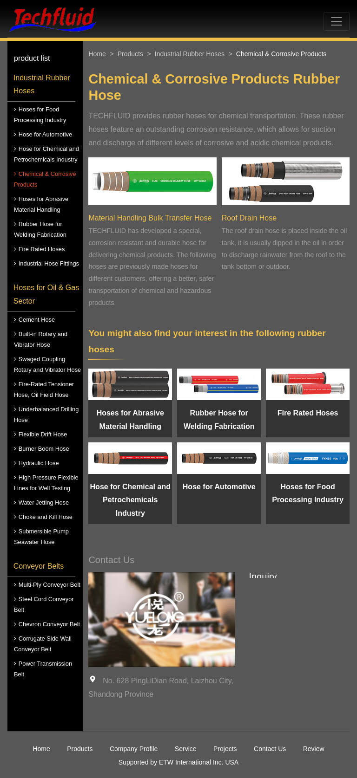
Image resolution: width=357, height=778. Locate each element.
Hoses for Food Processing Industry (40, 114)
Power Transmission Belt (43, 669)
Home (97, 54)
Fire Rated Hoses (42, 249)
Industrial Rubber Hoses (41, 84)
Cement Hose (37, 319)
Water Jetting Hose (44, 502)
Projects (225, 748)
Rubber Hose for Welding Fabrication (40, 229)
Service (186, 748)
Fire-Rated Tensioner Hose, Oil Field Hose (44, 389)
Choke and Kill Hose (46, 516)
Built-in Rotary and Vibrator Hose (40, 339)
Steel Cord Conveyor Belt (44, 604)
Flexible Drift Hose (43, 434)
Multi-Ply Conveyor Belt (49, 584)
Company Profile (134, 748)
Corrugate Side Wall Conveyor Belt (43, 644)
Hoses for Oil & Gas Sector (46, 294)
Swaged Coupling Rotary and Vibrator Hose (47, 364)
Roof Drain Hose (249, 218)
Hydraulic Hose (39, 463)
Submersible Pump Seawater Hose (41, 536)
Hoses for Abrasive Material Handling (41, 204)
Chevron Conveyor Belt (49, 624)
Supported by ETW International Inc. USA (178, 762)
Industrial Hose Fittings (49, 263)
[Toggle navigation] (337, 21)
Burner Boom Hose (44, 448)
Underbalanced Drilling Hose (46, 414)
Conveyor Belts (38, 566)
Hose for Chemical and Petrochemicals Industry (46, 154)
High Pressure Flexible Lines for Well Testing (46, 483)
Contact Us (270, 748)
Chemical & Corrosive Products (45, 179)
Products (130, 54)
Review (313, 748)
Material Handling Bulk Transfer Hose (150, 218)
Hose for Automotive (45, 134)
